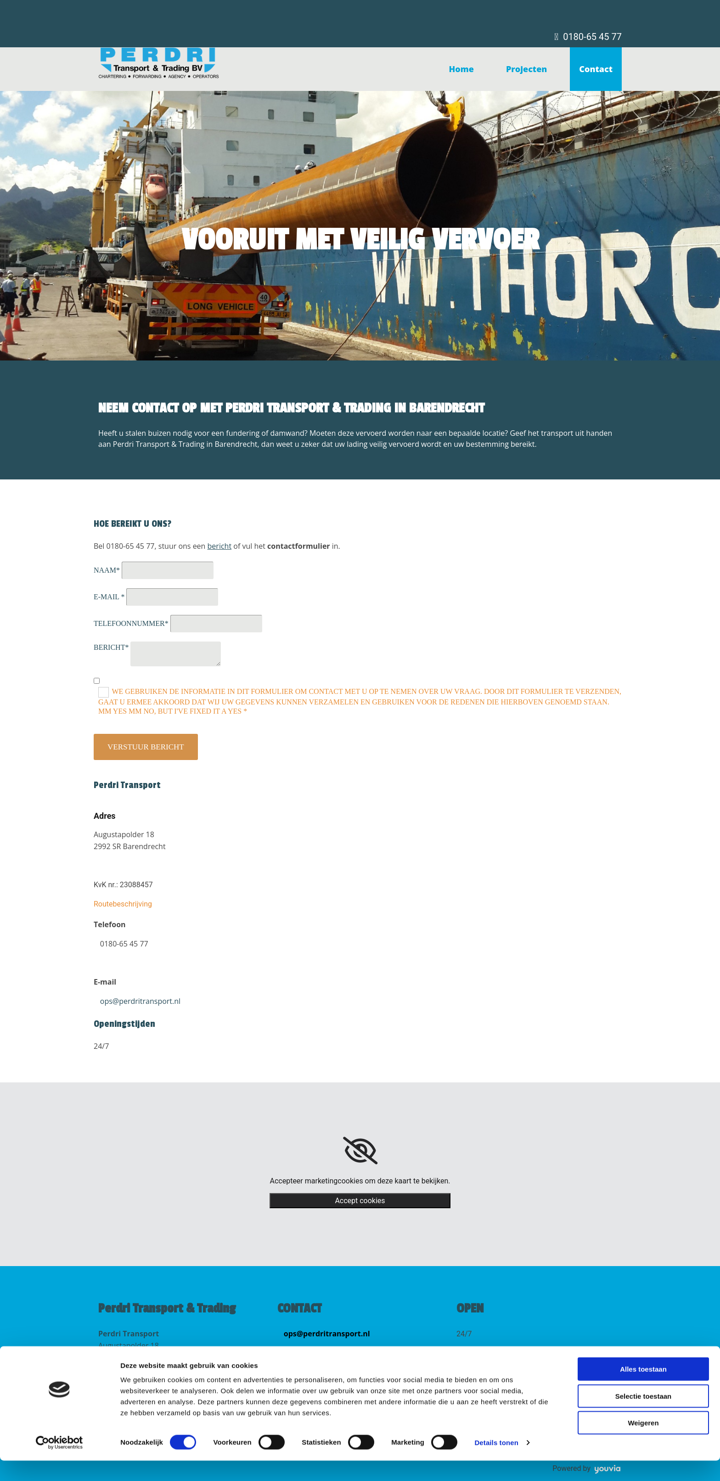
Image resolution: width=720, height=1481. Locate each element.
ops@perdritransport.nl (140, 1001)
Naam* (107, 570)
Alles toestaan (643, 1389)
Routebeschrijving (123, 904)
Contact (596, 68)
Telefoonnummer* (131, 623)
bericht (220, 546)
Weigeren (643, 1443)
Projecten (526, 68)
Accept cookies (360, 1200)
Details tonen (496, 1463)
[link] (360, 1151)
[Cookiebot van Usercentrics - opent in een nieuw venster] (59, 1463)
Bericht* (111, 647)
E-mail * (109, 597)
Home (461, 68)
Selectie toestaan (643, 1416)
